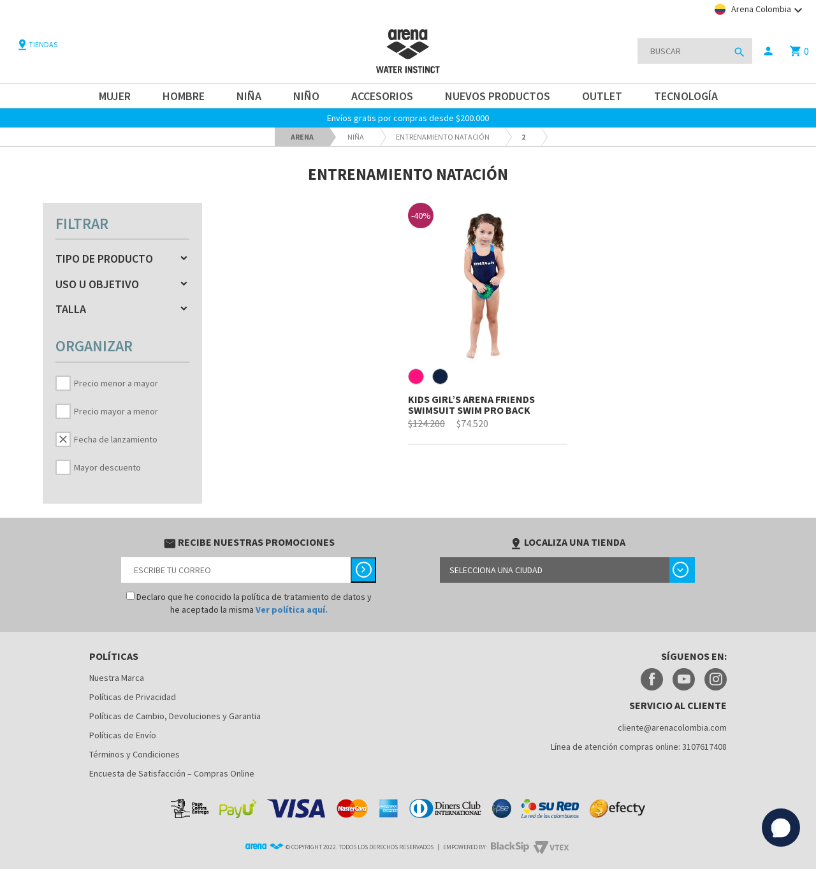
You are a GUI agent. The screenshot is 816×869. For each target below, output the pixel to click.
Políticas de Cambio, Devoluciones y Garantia (175, 716)
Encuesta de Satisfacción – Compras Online (171, 773)
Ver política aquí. (292, 609)
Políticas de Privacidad (132, 697)
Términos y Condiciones (134, 754)
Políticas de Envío (122, 735)
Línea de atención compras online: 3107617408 (639, 746)
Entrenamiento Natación (443, 137)
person (768, 51)
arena (302, 137)
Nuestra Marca (116, 677)
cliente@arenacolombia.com (672, 727)
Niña (355, 137)
